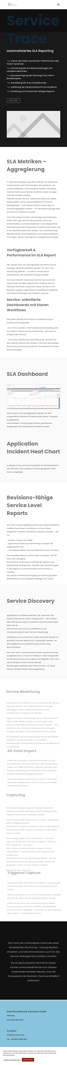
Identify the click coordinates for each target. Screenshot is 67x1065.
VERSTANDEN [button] (28, 1060)
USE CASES (13, 100)
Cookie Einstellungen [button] (11, 1060)
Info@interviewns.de (15, 1035)
